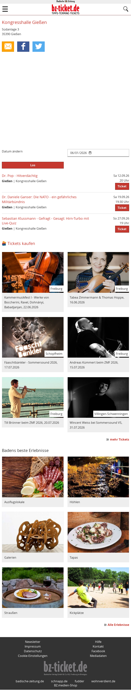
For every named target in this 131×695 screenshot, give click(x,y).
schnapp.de (59, 686)
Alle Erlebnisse (118, 625)
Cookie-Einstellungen (32, 656)
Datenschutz (33, 651)
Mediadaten (98, 656)
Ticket (122, 186)
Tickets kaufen (21, 243)
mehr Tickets (119, 440)
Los (32, 165)
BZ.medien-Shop (65, 690)
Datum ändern (12, 151)
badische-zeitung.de (30, 686)
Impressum (33, 647)
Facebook (98, 651)
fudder (79, 686)
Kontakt (98, 647)
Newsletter (32, 642)
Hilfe (98, 642)
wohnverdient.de (103, 686)
